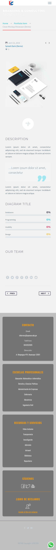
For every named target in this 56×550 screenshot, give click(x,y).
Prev (10, 293)
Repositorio (28, 461)
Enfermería (28, 394)
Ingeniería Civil (28, 405)
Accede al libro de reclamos (28, 511)
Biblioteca (27, 455)
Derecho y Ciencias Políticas (28, 383)
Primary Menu (49, 3)
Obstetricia (28, 399)
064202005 (28, 344)
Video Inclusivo (28, 429)
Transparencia (28, 434)
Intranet (28, 450)
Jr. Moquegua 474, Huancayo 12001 (28, 354)
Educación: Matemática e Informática (28, 378)
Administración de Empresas (28, 389)
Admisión (28, 444)
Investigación (28, 439)
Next (45, 293)
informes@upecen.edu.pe (28, 335)
